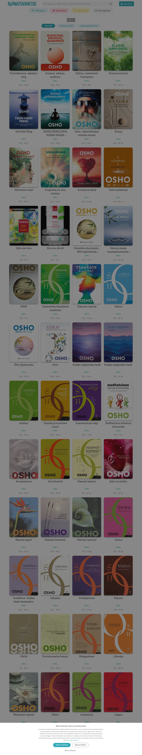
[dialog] (71, 739)
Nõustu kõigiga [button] (62, 745)
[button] (71, 750)
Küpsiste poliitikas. (73, 740)
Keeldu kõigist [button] (80, 745)
